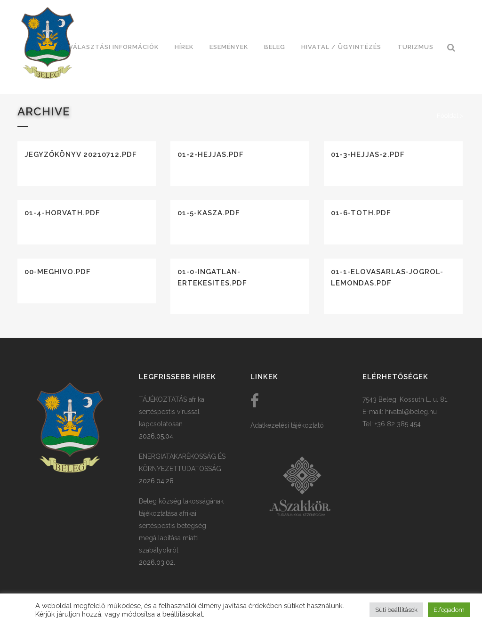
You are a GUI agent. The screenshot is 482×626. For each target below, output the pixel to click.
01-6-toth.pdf (361, 213)
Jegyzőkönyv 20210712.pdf (80, 154)
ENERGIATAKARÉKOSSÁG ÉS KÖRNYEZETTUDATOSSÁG (182, 462)
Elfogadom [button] (449, 609)
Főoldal (447, 115)
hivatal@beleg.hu (411, 411)
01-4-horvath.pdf (62, 213)
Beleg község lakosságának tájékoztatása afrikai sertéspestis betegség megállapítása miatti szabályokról (181, 525)
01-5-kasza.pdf (208, 213)
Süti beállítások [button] (396, 609)
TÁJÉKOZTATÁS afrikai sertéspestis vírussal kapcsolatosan (172, 412)
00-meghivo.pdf (57, 272)
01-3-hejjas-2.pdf (368, 154)
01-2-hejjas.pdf (210, 154)
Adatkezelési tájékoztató (287, 425)
